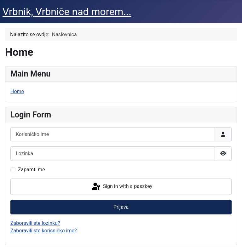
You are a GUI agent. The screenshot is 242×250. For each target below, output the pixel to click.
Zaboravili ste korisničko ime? (43, 231)
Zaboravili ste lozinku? (35, 223)
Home (17, 91)
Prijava (121, 207)
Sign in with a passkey (122, 186)
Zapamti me (31, 170)
